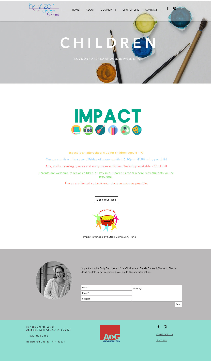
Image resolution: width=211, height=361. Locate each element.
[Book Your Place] (106, 199)
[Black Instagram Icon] (175, 8)
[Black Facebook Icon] (168, 8)
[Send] (178, 304)
